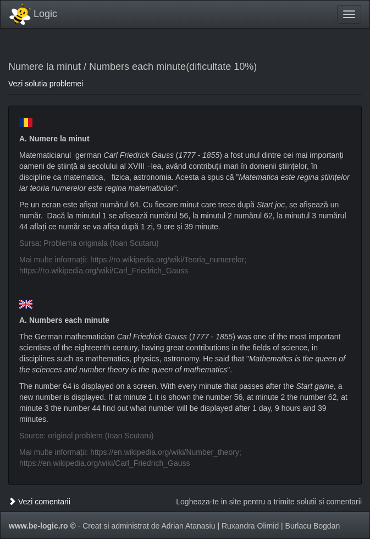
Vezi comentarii (39, 501)
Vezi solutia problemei (45, 83)
